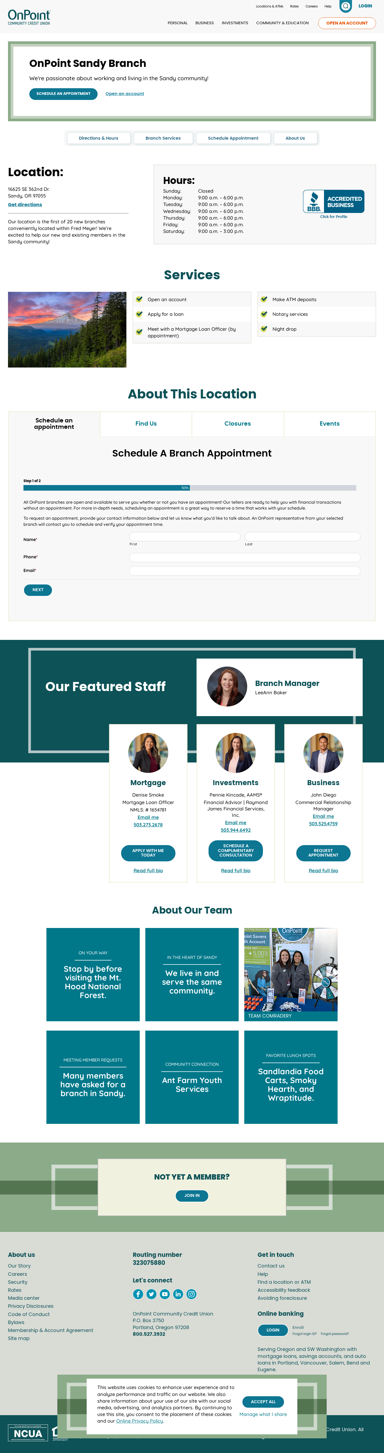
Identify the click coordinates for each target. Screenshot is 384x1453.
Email (29, 570)
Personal (177, 23)
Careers (312, 6)
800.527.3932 (149, 1334)
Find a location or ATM (284, 1282)
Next (38, 590)
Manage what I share (263, 1414)
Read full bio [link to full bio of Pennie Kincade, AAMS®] (235, 870)
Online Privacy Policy (139, 1421)
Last (249, 544)
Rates (294, 6)
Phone (30, 556)
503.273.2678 (148, 825)
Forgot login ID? (305, 1333)
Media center (24, 1298)
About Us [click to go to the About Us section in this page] (295, 138)
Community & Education (282, 23)
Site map (19, 1338)
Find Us (146, 424)
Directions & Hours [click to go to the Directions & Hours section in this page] (98, 138)
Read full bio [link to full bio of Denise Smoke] (148, 870)
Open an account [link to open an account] (347, 23)
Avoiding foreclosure (282, 1298)
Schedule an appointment (63, 94)
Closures (238, 424)
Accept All (263, 1402)
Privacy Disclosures (30, 1306)
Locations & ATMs (269, 6)
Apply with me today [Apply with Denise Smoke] (148, 853)
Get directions (25, 205)
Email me (148, 817)
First (133, 544)
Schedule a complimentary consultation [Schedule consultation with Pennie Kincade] (236, 850)
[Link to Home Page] (29, 18)
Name (30, 539)
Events (330, 424)
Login (273, 1330)
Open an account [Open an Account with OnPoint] (125, 94)
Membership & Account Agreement (50, 1330)
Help (328, 6)
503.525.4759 (323, 824)
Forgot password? (335, 1333)
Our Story (19, 1266)
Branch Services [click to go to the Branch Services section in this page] (163, 138)
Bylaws (16, 1322)
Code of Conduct (29, 1314)
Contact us (271, 1266)
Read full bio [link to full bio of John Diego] (323, 870)
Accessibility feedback (284, 1290)
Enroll (298, 1328)
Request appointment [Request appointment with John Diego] (323, 853)
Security (17, 1282)
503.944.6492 (236, 830)
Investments (235, 23)
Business (204, 23)
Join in (192, 1195)
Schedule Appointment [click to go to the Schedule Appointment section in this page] (233, 138)
